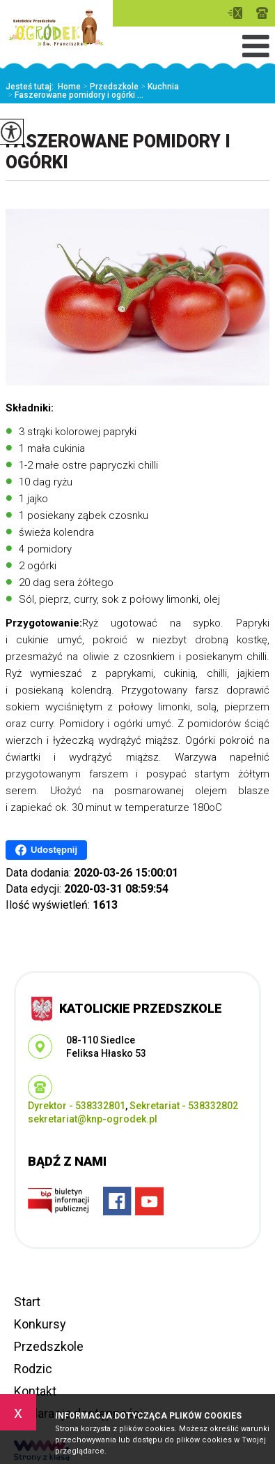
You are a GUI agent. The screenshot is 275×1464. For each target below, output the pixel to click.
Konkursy (40, 1324)
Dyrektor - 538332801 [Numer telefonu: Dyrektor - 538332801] (76, 1105)
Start (27, 1301)
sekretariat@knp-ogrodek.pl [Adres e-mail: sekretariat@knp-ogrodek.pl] (92, 1119)
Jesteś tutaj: (32, 86)
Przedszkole (110, 86)
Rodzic (33, 1368)
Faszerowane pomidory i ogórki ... (74, 95)
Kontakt (35, 1391)
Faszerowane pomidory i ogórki (118, 152)
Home (69, 86)
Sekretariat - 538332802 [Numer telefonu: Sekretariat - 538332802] (183, 1105)
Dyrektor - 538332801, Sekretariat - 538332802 (262, 13)
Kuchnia (159, 86)
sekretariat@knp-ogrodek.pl (235, 13)
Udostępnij (46, 850)
